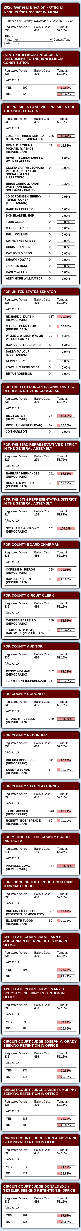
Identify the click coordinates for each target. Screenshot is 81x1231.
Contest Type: (62, 39)
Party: (8, 39)
